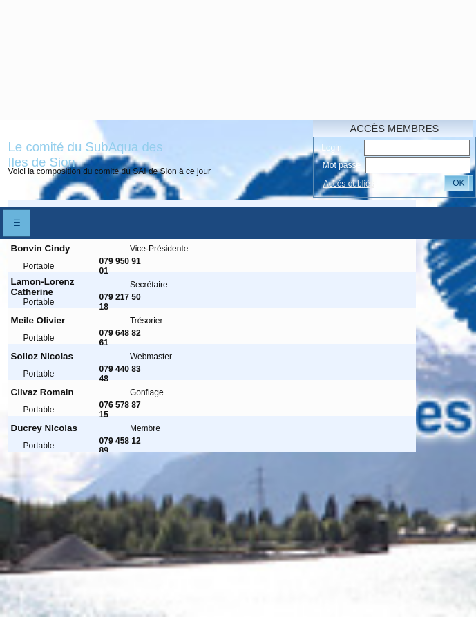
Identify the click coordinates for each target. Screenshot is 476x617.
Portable (39, 266)
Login (331, 148)
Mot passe (342, 165)
